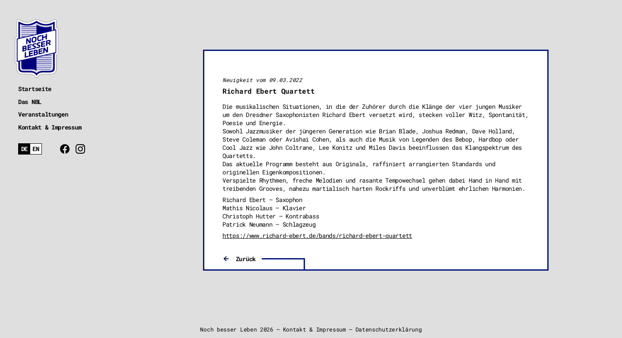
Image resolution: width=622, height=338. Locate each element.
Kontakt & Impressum (49, 127)
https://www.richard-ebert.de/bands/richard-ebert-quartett (317, 235)
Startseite (34, 89)
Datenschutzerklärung (388, 329)
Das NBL (29, 102)
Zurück (246, 259)
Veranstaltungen (43, 114)
